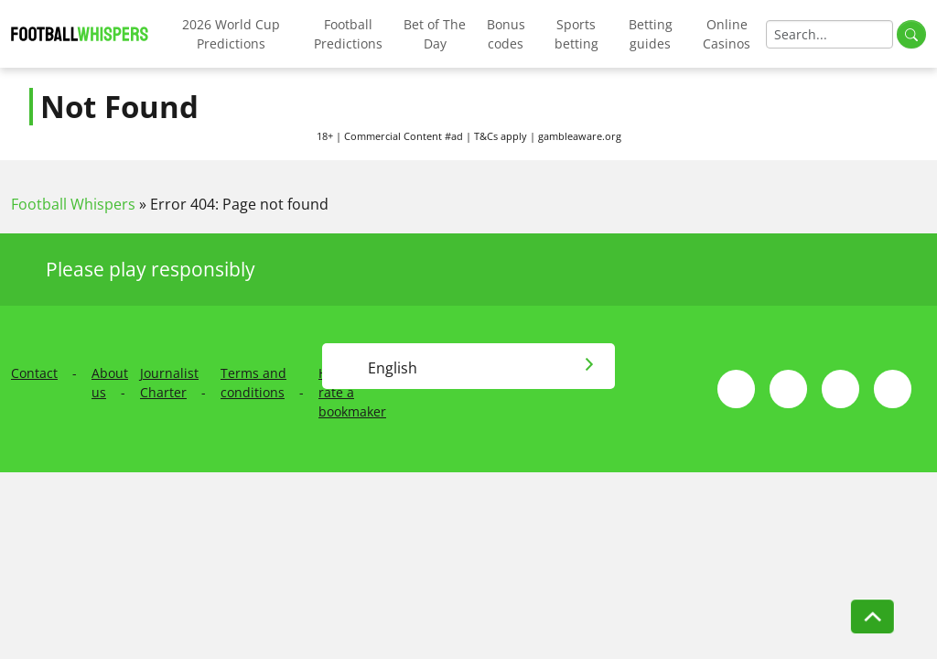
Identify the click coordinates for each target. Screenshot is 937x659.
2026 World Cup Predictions (231, 34)
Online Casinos (726, 34)
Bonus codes (506, 34)
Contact (34, 373)
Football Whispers (73, 204)
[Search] (829, 34)
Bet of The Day (435, 34)
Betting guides (651, 34)
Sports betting (576, 34)
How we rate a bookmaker (352, 392)
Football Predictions (348, 34)
